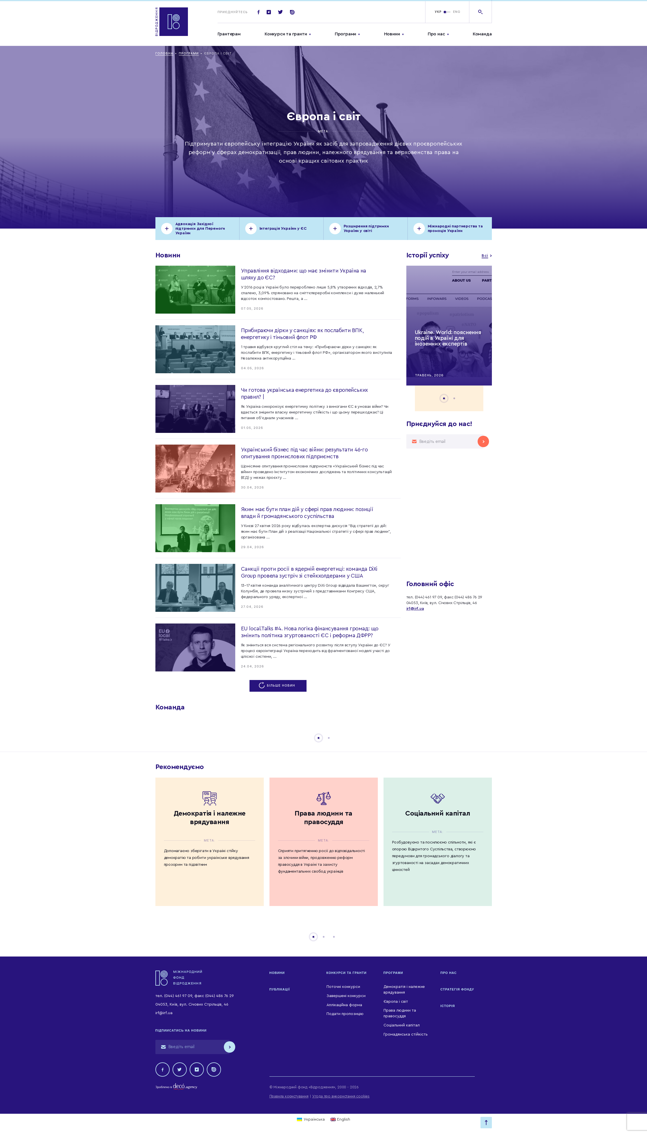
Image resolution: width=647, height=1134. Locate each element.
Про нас (436, 34)
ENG (457, 12)
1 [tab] (444, 398)
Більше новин (278, 685)
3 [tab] (334, 937)
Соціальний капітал (402, 1025)
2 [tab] (454, 398)
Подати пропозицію (345, 1014)
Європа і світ (396, 1002)
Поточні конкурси (343, 987)
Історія (448, 1006)
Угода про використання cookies (341, 1096)
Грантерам (229, 34)
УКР (438, 12)
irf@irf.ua (415, 609)
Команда (482, 34)
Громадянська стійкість (406, 1034)
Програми (345, 34)
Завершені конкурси (346, 996)
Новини (392, 34)
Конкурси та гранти (286, 34)
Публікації (279, 989)
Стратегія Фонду (457, 989)
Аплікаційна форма (344, 1005)
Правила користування (289, 1096)
